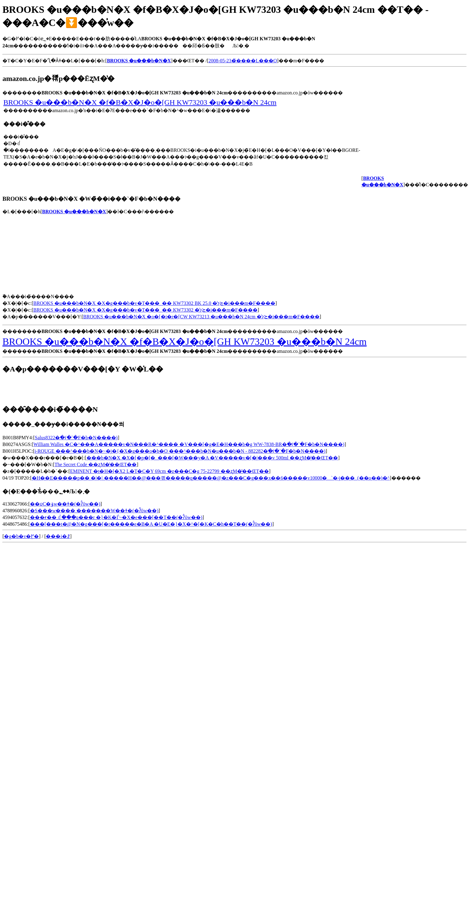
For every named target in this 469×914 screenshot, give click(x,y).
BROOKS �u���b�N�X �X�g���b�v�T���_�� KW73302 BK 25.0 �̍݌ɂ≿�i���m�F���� (154, 303)
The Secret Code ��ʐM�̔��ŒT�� (95, 464)
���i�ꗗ (58, 536)
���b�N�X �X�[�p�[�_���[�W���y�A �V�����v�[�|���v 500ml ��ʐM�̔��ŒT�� (212, 457)
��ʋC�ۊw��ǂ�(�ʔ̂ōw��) (65, 503)
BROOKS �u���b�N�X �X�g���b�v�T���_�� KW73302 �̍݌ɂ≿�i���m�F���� (145, 310)
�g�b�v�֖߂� (21, 536)
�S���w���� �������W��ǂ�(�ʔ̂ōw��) (94, 510)
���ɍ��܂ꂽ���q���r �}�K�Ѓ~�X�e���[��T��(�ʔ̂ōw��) (116, 517)
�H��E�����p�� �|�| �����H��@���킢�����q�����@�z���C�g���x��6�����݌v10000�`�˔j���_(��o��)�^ (211, 478)
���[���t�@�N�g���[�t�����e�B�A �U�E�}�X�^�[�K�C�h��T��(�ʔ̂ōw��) (151, 524)
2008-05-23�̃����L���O (242, 60)
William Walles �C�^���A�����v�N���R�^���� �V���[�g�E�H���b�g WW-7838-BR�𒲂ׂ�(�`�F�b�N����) (188, 444)
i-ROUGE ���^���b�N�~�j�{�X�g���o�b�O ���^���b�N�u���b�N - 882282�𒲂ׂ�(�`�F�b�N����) (180, 451)
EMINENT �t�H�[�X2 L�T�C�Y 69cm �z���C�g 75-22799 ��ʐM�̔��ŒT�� (169, 471)
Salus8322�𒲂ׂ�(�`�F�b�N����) (76, 437)
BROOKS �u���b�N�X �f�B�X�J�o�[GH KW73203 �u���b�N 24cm (140, 102)
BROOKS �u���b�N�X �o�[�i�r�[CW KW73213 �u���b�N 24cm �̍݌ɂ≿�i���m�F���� (201, 316)
